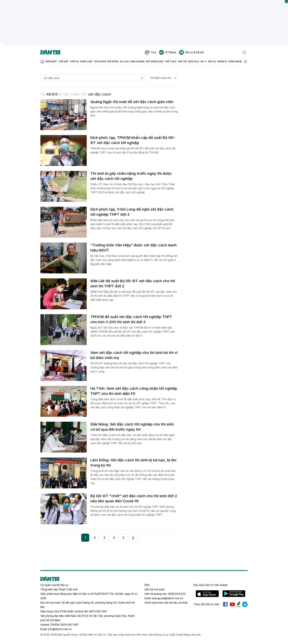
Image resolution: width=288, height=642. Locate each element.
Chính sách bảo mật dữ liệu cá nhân (166, 602)
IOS (207, 593)
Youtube (232, 604)
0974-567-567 (69, 624)
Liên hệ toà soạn (155, 589)
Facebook (225, 604)
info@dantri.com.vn (60, 629)
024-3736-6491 (63, 611)
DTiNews (167, 52)
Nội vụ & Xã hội (191, 52)
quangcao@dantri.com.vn (167, 598)
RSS (147, 585)
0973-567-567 (98, 611)
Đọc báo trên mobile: (211, 585)
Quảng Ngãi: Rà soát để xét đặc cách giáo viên (131, 102)
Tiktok (239, 604)
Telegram (245, 604)
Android (233, 593)
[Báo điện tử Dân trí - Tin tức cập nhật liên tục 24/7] (50, 52)
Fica (150, 52)
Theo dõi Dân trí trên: (207, 604)
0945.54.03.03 (177, 593)
